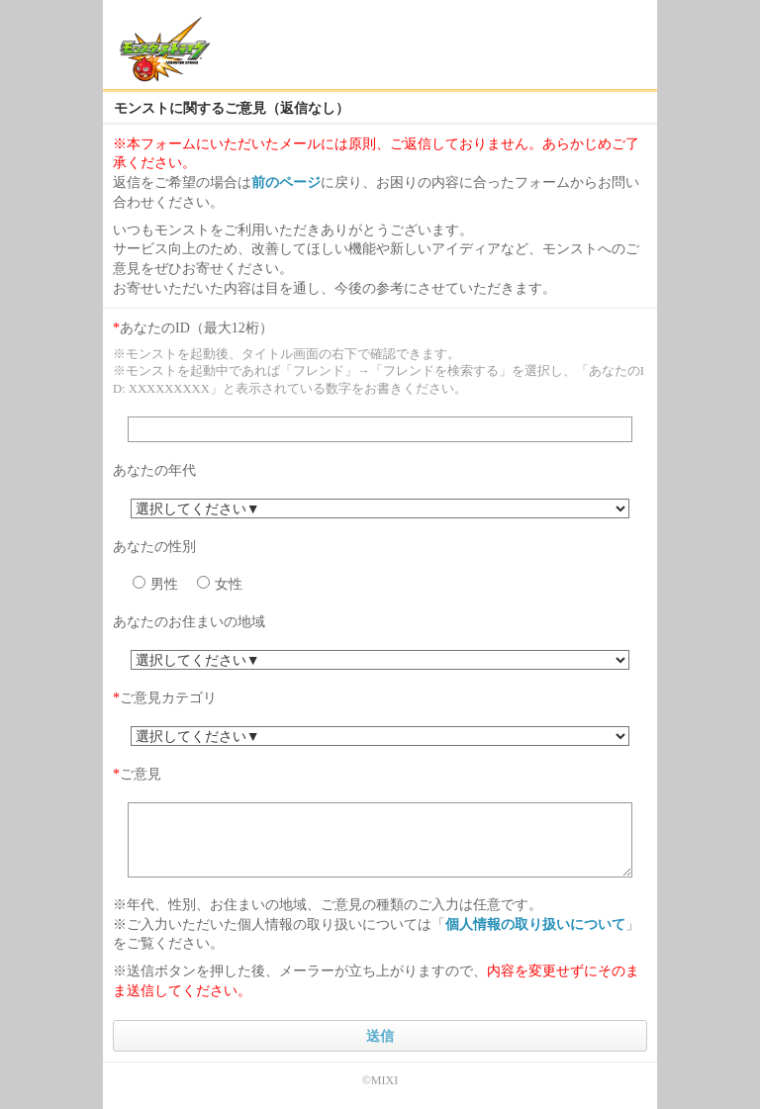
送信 (380, 1036)
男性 (155, 584)
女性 (219, 584)
